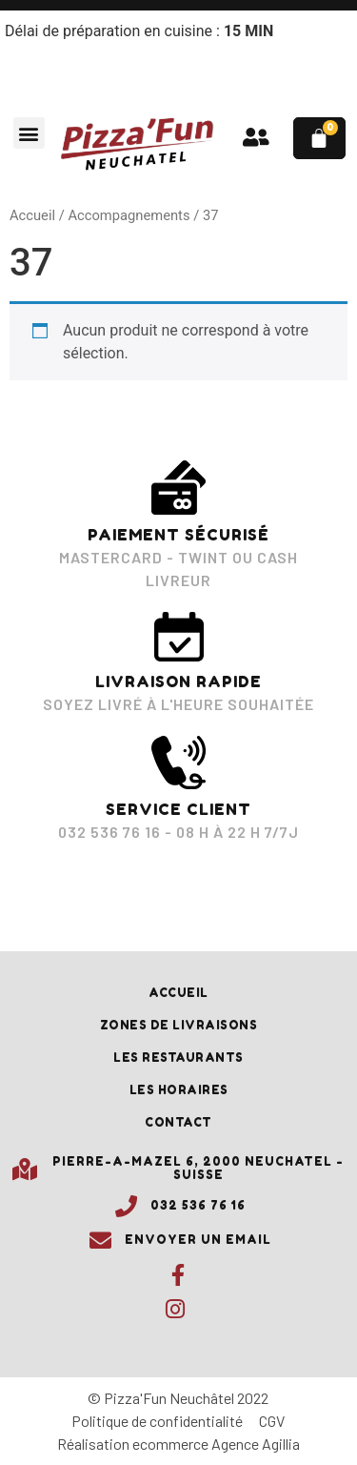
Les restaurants (178, 1057)
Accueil (32, 215)
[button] (29, 133)
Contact (178, 1122)
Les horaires (178, 1090)
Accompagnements (128, 215)
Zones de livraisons (179, 1025)
